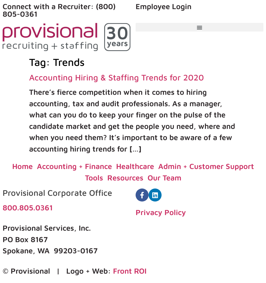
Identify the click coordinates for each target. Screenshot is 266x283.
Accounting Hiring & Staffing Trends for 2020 (116, 77)
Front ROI (130, 270)
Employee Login (163, 6)
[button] (199, 27)
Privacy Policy (161, 212)
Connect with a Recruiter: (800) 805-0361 (59, 10)
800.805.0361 (28, 207)
